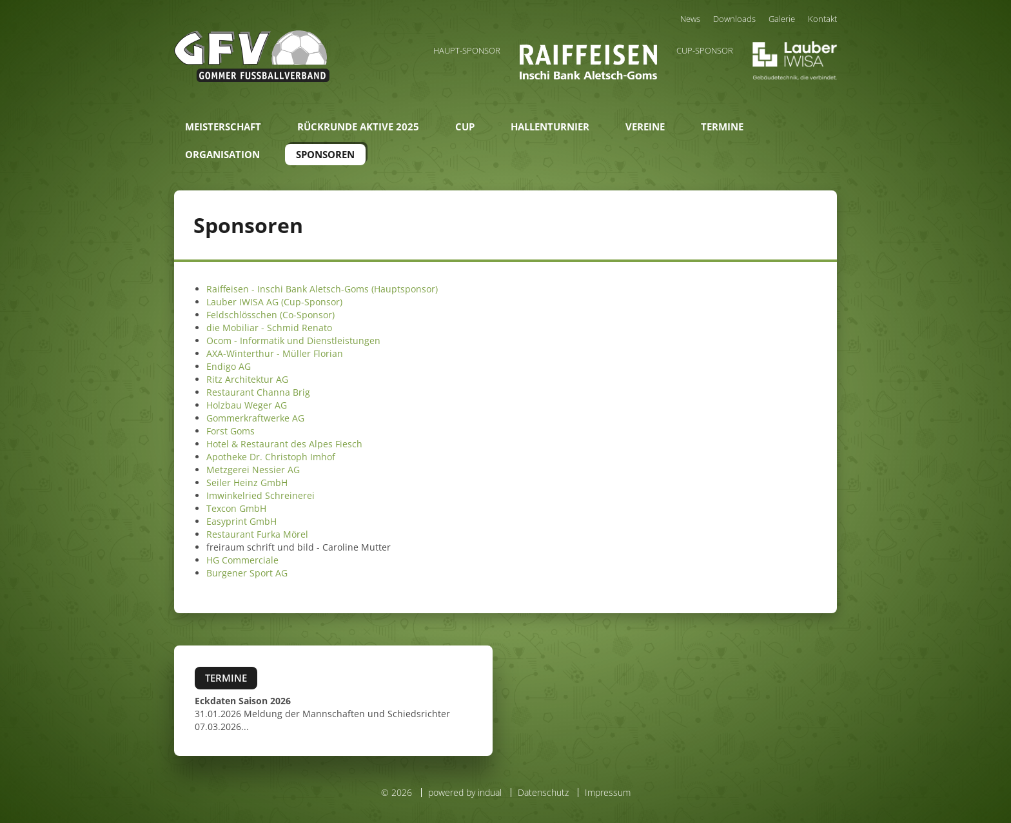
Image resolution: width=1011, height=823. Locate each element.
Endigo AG (228, 366)
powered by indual (465, 792)
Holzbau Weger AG (246, 405)
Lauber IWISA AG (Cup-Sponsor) (274, 302)
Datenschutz (543, 792)
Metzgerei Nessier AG (253, 469)
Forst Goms (230, 431)
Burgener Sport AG (247, 573)
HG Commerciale (242, 560)
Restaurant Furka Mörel (257, 534)
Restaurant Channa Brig (258, 392)
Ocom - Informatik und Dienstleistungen (293, 340)
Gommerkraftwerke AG (255, 418)
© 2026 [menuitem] (396, 792)
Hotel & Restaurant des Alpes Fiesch (284, 444)
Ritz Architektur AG (247, 379)
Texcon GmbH (236, 508)
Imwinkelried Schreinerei (260, 495)
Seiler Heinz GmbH (247, 482)
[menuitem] (690, 19)
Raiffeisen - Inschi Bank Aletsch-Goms (287, 289)
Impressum (608, 792)
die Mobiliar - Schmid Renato (269, 327)
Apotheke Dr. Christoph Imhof (270, 457)
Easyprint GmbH (241, 521)
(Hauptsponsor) (403, 289)
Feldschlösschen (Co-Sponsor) (270, 315)
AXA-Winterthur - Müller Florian (274, 353)
